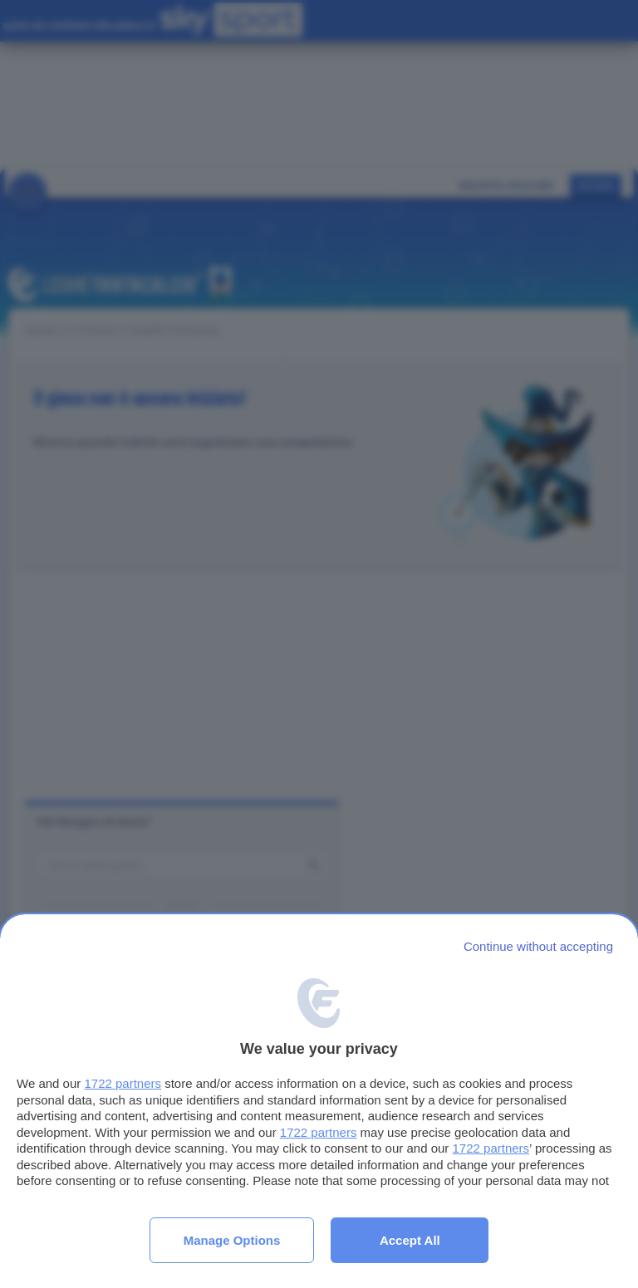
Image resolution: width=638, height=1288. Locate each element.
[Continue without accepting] (538, 946)
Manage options (232, 1240)
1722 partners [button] (122, 1083)
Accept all (410, 1240)
